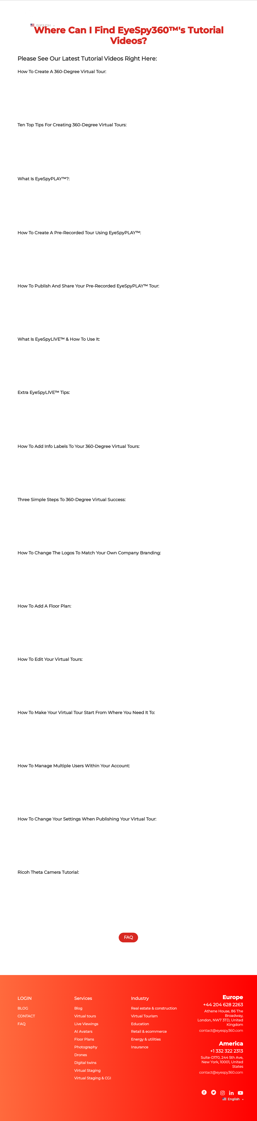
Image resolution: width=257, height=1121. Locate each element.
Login (210, 20)
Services (83, 998)
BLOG (191, 20)
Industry (140, 998)
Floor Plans (84, 1039)
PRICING (154, 20)
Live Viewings (86, 1024)
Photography (97, 20)
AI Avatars (83, 1031)
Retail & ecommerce (149, 1031)
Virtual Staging (87, 1070)
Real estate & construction (154, 1008)
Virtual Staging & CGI (92, 1078)
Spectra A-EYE (62, 20)
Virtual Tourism (144, 1016)
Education (140, 1024)
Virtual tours (85, 1016)
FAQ (174, 20)
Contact (26, 1016)
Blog (22, 1008)
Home (35, 20)
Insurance (139, 1047)
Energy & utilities (146, 1039)
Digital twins (85, 1062)
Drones (80, 1055)
